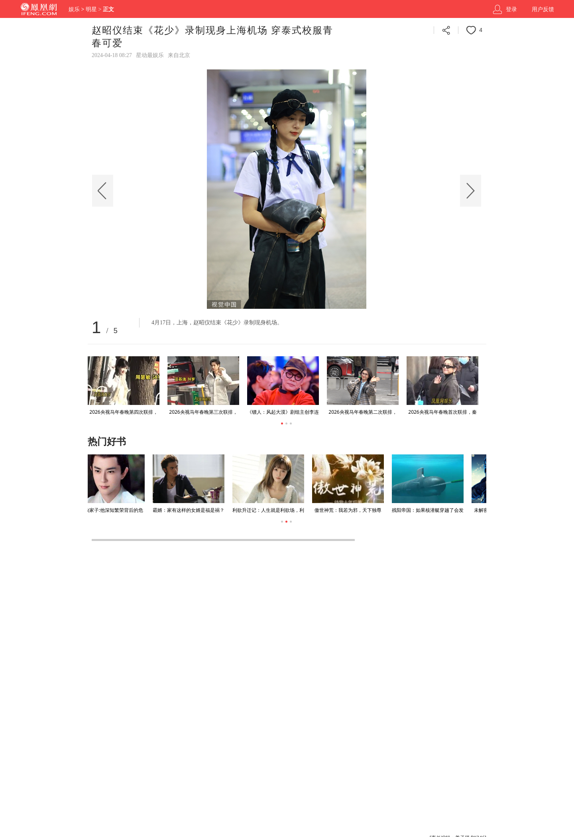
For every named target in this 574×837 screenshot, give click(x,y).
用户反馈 (543, 9)
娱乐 (74, 9)
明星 (91, 9)
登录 (511, 9)
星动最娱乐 (150, 55)
